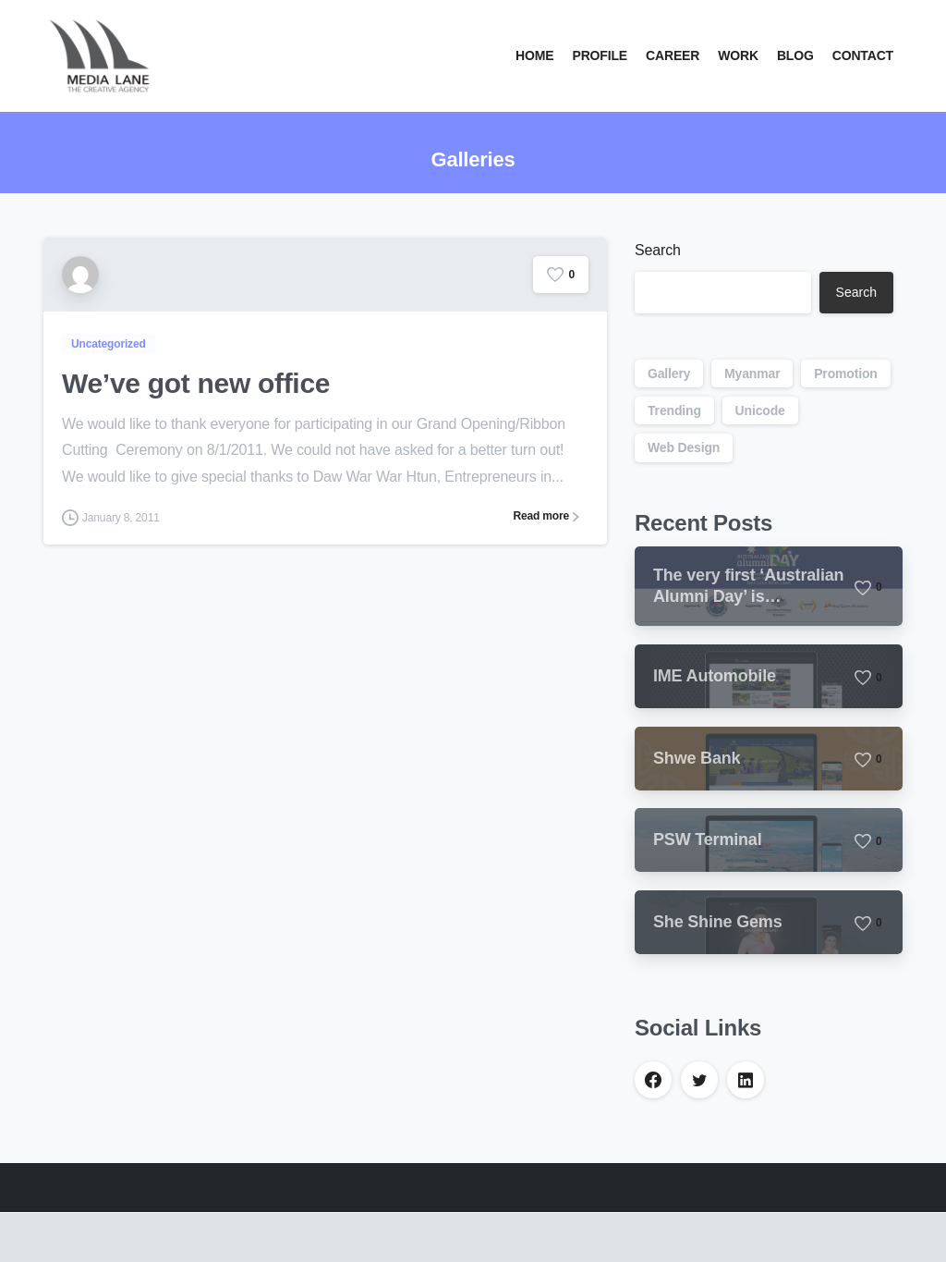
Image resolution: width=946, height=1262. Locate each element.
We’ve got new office (196, 383)
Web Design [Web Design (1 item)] (684, 447)
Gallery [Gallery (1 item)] (669, 373)
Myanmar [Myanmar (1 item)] (752, 373)
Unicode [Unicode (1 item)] (760, 410)
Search (658, 250)
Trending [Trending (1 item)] (674, 410)
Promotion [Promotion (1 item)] (846, 373)
